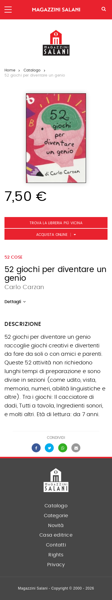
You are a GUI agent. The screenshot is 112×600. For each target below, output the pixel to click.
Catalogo (32, 70)
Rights (55, 554)
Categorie (56, 515)
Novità (56, 525)
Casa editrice (56, 535)
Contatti (56, 545)
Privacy (56, 564)
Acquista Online (51, 234)
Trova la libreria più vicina (56, 223)
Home (9, 70)
